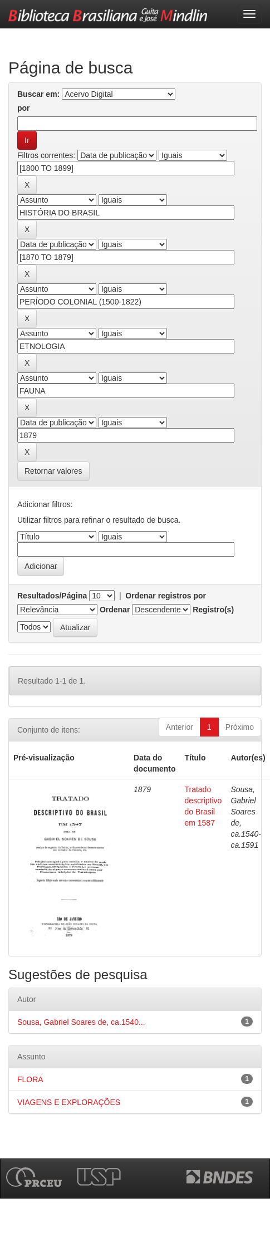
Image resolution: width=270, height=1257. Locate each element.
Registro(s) (213, 609)
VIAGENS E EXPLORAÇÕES (68, 1102)
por (23, 108)
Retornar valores (53, 471)
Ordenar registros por (165, 595)
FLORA (30, 1079)
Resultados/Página (52, 595)
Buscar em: (38, 94)
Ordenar (115, 609)
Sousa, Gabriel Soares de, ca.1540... (81, 1022)
